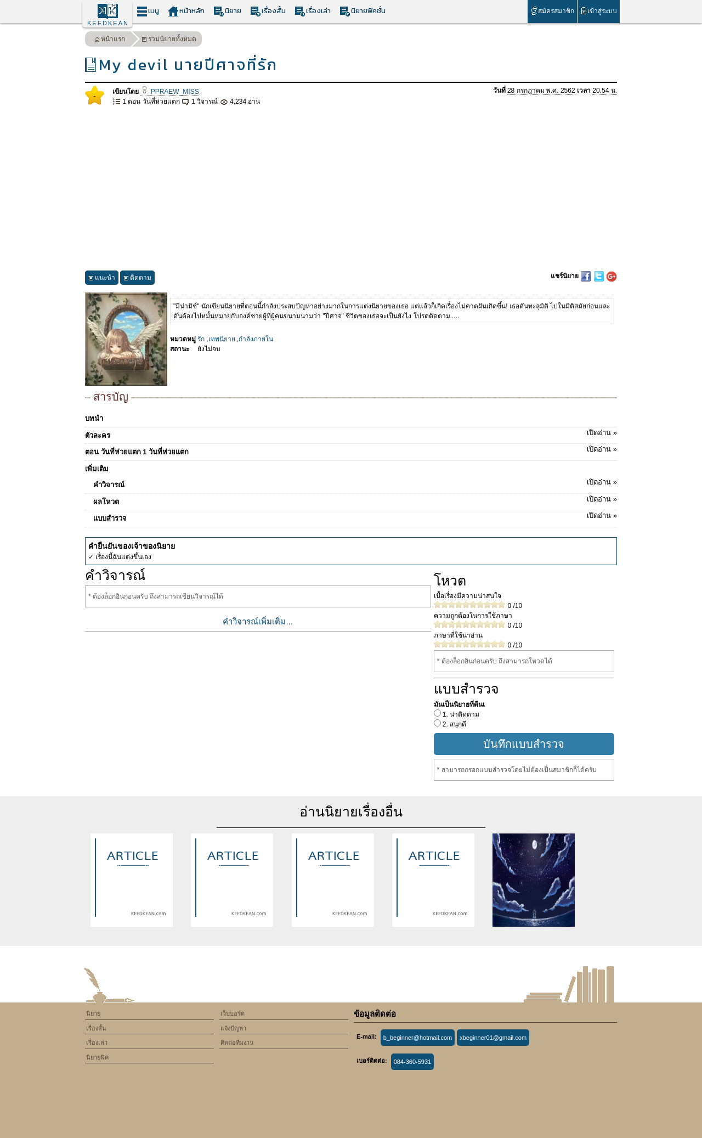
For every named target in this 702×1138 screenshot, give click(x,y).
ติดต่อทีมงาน (237, 1042)
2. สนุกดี (454, 724)
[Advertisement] (351, 189)
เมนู (148, 11)
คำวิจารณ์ (355, 483)
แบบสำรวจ (355, 516)
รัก (201, 339)
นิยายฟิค (97, 1057)
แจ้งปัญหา (233, 1028)
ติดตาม (137, 279)
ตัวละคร (351, 433)
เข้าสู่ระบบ (598, 10)
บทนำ (94, 418)
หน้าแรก (109, 40)
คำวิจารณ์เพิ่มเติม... (258, 621)
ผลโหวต (355, 500)
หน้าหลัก (186, 11)
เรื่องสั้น (268, 11)
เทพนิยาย (221, 339)
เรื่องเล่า (313, 11)
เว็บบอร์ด (232, 1013)
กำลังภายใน (256, 339)
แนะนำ (101, 279)
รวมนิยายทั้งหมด (168, 40)
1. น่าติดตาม (460, 714)
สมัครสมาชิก (552, 10)
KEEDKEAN (108, 23)
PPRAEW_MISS (169, 91)
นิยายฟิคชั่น (362, 11)
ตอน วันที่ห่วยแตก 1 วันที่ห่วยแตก (351, 450)
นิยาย (227, 11)
